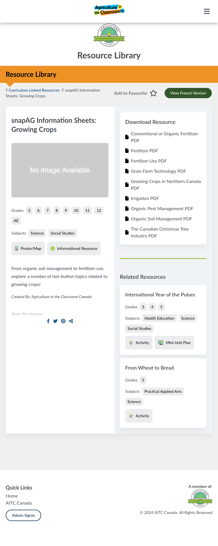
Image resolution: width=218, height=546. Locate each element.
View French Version (188, 92)
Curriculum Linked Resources (33, 90)
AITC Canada (19, 502)
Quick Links (19, 487)
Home (12, 495)
